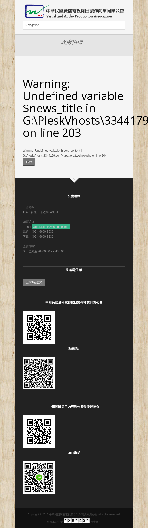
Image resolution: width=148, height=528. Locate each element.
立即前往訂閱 (34, 282)
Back (29, 161)
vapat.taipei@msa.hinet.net (51, 227)
